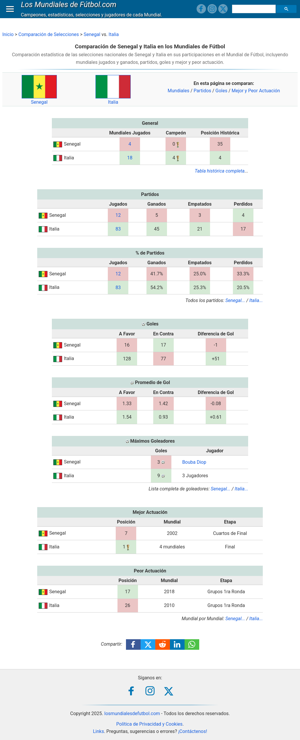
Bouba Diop (194, 462)
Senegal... (235, 300)
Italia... (256, 300)
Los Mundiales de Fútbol (70, 10)
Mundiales (178, 90)
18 (129, 158)
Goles (221, 90)
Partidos (202, 90)
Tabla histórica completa (220, 171)
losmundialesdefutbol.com (132, 713)
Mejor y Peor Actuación (256, 90)
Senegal (92, 34)
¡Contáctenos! (192, 731)
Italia (114, 34)
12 (118, 215)
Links (98, 731)
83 (118, 229)
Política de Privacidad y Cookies (149, 724)
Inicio (7, 34)
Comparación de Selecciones (48, 34)
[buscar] (254, 14)
